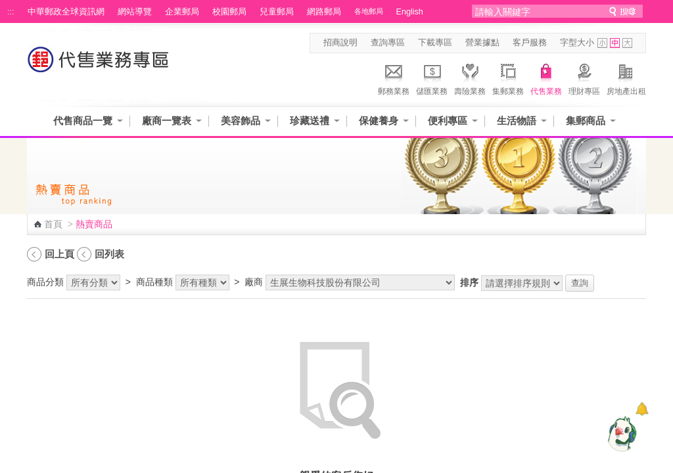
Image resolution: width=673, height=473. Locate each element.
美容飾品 (240, 120)
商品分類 (45, 282)
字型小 (602, 43)
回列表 (109, 253)
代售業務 (546, 77)
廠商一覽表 (166, 120)
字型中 (615, 43)
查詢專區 (388, 42)
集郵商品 (585, 120)
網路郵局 (324, 11)
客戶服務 (530, 42)
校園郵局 (229, 11)
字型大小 (577, 42)
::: (10, 11)
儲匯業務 (432, 77)
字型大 (627, 43)
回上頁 (59, 253)
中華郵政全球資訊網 (66, 11)
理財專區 (584, 77)
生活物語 (516, 120)
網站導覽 (135, 11)
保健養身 (378, 120)
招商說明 (340, 42)
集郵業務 (508, 77)
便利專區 (447, 120)
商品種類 (154, 282)
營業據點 (482, 42)
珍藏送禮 (309, 120)
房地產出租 (626, 77)
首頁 (53, 224)
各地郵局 (368, 11)
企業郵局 (182, 11)
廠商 (253, 282)
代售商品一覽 (82, 120)
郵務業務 (393, 77)
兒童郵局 (277, 11)
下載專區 (435, 42)
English (409, 11)
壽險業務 (470, 77)
